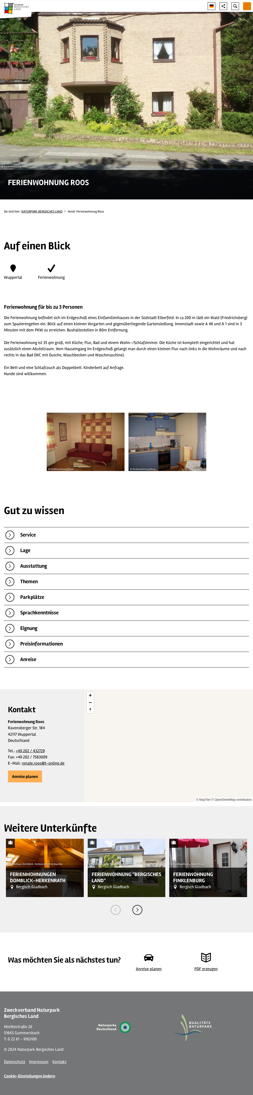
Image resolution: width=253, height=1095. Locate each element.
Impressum (38, 1061)
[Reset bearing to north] (90, 709)
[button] (25, 776)
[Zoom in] (90, 695)
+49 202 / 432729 (30, 750)
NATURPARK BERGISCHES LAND (42, 212)
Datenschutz (14, 1061)
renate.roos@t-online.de (43, 763)
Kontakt (59, 1061)
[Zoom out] (90, 702)
